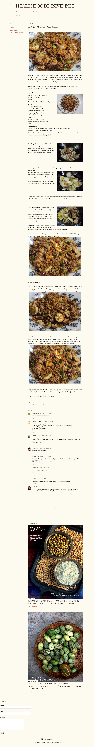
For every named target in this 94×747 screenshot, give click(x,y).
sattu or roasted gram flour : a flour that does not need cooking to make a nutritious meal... (53, 602)
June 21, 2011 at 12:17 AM (42, 478)
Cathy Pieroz (36, 487)
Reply (34, 418)
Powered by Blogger (47, 739)
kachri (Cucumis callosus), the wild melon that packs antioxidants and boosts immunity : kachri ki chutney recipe (55, 686)
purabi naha (35, 456)
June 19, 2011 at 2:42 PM (45, 456)
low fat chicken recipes (16, 32)
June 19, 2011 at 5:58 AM (49, 421)
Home (18, 16)
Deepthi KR (35, 448)
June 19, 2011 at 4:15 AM (47, 413)
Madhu (34, 478)
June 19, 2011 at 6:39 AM (45, 448)
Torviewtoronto (36, 413)
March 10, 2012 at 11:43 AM (46, 487)
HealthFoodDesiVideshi (45, 6)
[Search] (81, 5)
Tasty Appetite (36, 429)
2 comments (34, 691)
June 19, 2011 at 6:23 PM (45, 467)
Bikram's (34, 473)
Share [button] (11, 24)
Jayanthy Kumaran (37, 421)
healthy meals (14, 30)
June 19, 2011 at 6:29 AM (46, 435)
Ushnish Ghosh (36, 435)
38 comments (34, 606)
